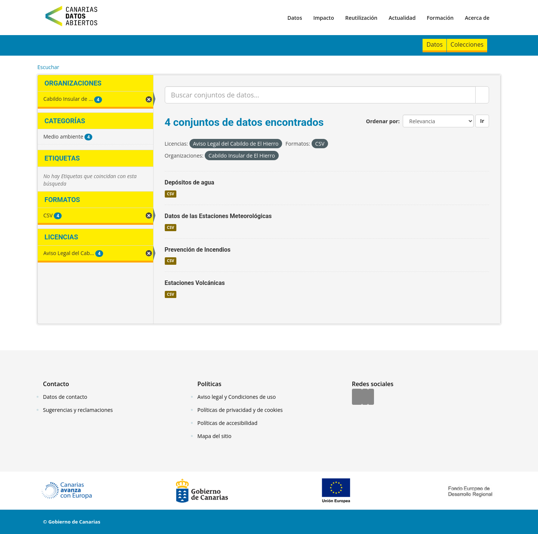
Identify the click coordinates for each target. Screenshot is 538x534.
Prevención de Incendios (198, 249)
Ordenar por (382, 121)
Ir (482, 120)
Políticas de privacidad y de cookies (239, 409)
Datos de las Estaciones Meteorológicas (218, 216)
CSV (170, 193)
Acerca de (477, 17)
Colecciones (467, 44)
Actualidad (402, 17)
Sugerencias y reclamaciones (78, 409)
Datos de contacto (65, 396)
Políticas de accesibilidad (227, 422)
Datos (294, 17)
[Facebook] (357, 397)
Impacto (323, 17)
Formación (440, 17)
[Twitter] (365, 397)
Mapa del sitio (214, 436)
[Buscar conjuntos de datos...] (320, 94)
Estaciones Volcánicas (195, 282)
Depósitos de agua (189, 182)
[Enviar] (482, 94)
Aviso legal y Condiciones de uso (236, 396)
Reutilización (361, 17)
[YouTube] (371, 397)
